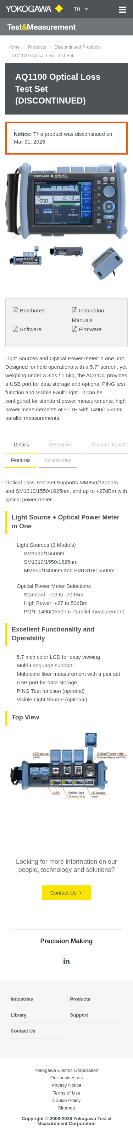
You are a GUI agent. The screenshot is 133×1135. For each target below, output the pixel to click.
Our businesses (66, 1077)
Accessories (57, 460)
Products (37, 47)
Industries (22, 999)
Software (30, 329)
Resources (60, 444)
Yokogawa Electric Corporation (67, 1070)
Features (21, 460)
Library (19, 1015)
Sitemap (66, 1108)
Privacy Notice (66, 1085)
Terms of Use (67, 1093)
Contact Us (65, 893)
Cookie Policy (66, 1100)
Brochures (32, 310)
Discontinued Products (78, 47)
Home (13, 47)
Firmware (90, 329)
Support (79, 1015)
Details (21, 444)
